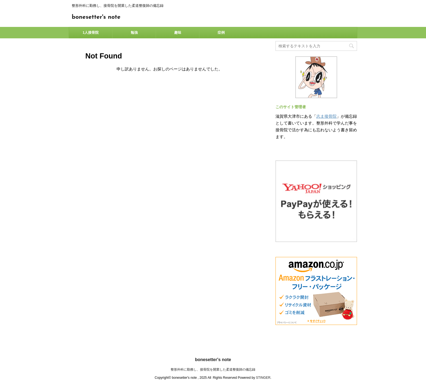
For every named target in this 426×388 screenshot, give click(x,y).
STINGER (263, 378)
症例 (221, 32)
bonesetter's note (96, 17)
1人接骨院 (91, 32)
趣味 (177, 32)
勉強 (134, 32)
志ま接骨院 (326, 116)
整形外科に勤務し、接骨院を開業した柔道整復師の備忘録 (213, 369)
